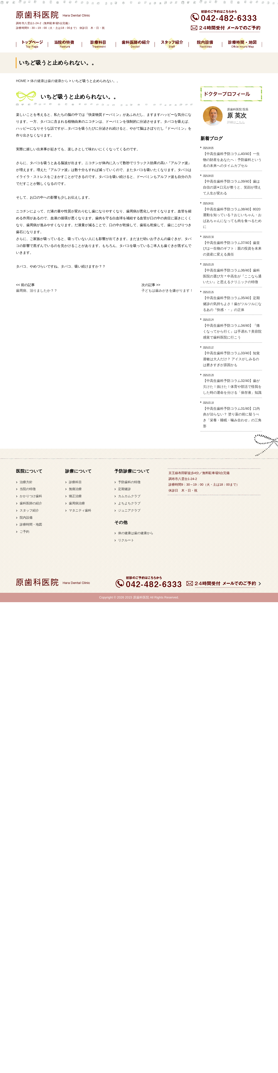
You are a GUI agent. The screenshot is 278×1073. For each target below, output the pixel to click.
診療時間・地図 (31, 524)
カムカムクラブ (129, 496)
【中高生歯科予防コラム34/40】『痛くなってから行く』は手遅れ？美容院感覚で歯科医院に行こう (232, 331)
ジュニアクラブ (129, 510)
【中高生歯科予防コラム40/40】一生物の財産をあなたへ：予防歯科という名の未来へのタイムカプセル (232, 160)
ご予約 (24, 531)
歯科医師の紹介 (31, 503)
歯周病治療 (77, 503)
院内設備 (26, 517)
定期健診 (124, 489)
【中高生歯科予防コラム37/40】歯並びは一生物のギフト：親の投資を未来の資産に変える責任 (232, 248)
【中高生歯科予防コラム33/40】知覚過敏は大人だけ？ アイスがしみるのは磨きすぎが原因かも (231, 359)
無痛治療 (75, 489)
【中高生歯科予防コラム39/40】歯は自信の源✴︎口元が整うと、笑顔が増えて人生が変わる (232, 187)
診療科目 (75, 482)
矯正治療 (75, 496)
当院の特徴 (28, 489)
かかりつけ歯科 (31, 496)
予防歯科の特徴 (129, 482)
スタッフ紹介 (29, 510)
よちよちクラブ (129, 503)
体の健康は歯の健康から (135, 533)
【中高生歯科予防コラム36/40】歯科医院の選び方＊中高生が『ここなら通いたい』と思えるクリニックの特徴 (232, 276)
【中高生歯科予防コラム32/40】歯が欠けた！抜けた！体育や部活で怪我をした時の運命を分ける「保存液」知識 (232, 386)
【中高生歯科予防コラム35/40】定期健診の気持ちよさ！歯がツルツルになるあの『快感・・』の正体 (232, 304)
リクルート (126, 540)
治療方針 (26, 482)
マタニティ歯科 (80, 510)
